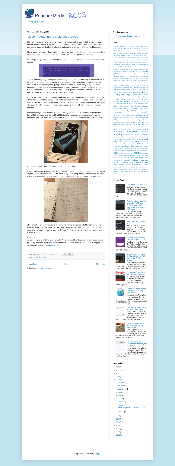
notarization (131, 113)
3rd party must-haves (129, 46)
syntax (142, 148)
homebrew (125, 87)
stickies (137, 146)
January (121, 412)
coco (114, 67)
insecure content (134, 92)
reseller (137, 127)
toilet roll (127, 153)
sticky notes (144, 146)
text (124, 150)
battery (120, 57)
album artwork (118, 51)
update (121, 155)
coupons (125, 69)
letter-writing (130, 99)
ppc (147, 120)
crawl (124, 71)
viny (143, 155)
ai (147, 48)
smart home (134, 141)
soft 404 (133, 144)
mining (115, 111)
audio (139, 53)
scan (122, 129)
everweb (145, 78)
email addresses (118, 78)
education (145, 76)
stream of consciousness (121, 148)
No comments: (53, 254)
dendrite (123, 74)
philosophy (142, 117)
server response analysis (134, 137)
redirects (131, 127)
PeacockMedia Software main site (128, 36)
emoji (133, 78)
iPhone (140, 97)
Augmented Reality (119, 55)
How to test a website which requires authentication (137, 308)
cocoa (120, 67)
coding (130, 67)
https (120, 89)
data (146, 71)
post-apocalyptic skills (138, 120)
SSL (132, 146)
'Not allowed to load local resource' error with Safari (136, 273)
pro (147, 122)
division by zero (124, 76)
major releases (134, 106)
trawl (132, 153)
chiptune (122, 64)
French (129, 83)
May (120, 395)
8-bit (35, 257)
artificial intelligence (123, 53)
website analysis (140, 160)
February (121, 405)
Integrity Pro (130, 95)
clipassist (139, 64)
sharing (145, 137)
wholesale (142, 169)
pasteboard (126, 117)
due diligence (137, 76)
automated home (142, 55)
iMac (114, 92)
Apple (135, 51)
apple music (140, 51)
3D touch (119, 46)
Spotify (127, 146)
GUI (138, 85)
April (120, 399)
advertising (137, 48)
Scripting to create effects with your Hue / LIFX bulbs (136, 239)
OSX (146, 115)
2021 (118, 373)
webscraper (117, 160)
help (120, 87)
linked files (133, 101)
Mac (117, 104)
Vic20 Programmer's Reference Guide (52, 36)
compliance (144, 67)
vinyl (146, 155)
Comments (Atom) (44, 268)
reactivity (145, 124)
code (124, 67)
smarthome (116, 144)
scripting (145, 131)
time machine (141, 150)
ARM (114, 53)
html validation (134, 87)
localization (144, 101)
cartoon (132, 62)
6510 (141, 46)
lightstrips (116, 101)
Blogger (97, 454)
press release (139, 122)
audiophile (145, 53)
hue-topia (130, 90)
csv (127, 71)
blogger (126, 60)
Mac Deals (134, 104)
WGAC (131, 169)
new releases (118, 113)
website (127, 160)
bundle (146, 60)
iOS (132, 97)
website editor (124, 167)
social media (125, 144)
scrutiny (117, 134)
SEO (141, 135)
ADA (131, 48)
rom (114, 129)
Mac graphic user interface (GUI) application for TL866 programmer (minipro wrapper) (137, 257)
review (145, 127)
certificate (138, 62)
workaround (124, 171)
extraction (134, 80)
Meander (116, 108)
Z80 (114, 174)
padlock (115, 117)
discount (116, 76)
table (146, 148)
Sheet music (126, 139)
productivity (117, 124)
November (122, 386)
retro (44, 257)
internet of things (124, 97)
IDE (144, 89)
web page (134, 157)
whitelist (136, 169)
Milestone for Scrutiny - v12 (137, 185)
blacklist (142, 57)
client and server (130, 64)
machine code (143, 104)
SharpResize (117, 139)
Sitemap (135, 139)
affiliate (143, 48)
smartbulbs (144, 141)
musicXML (139, 111)
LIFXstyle (145, 99)
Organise (140, 115)
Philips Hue (134, 117)
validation (133, 155)
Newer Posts (32, 264)
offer (124, 115)
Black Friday (135, 57)
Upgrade (126, 155)
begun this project (51, 245)
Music (133, 111)
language (116, 99)
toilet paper (121, 153)
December (122, 383)
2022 (118, 370)
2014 (118, 429)
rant (122, 124)
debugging (116, 74)
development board (142, 74)
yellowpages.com (143, 171)
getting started (130, 85)
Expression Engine (119, 80)
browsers (140, 60)
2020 (118, 377)
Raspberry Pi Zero (130, 124)
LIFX (138, 99)
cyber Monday (133, 71)
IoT (135, 97)
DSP (131, 76)
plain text (120, 120)
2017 (118, 419)
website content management (130, 164)
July (119, 392)
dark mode (141, 71)
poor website (127, 120)
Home (67, 264)
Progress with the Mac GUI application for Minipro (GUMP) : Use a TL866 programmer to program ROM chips (136, 205)
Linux (139, 101)
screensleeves (132, 131)
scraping (145, 129)
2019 (118, 380)
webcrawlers (143, 157)
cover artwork (133, 69)
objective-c (118, 115)
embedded (128, 78)
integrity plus (119, 94)
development (131, 74)
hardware (116, 87)
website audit (131, 162)
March (120, 402)
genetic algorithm (119, 85)
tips (146, 150)
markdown (144, 106)
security (136, 134)
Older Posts (100, 264)
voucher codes (118, 157)
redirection (125, 127)
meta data (122, 108)
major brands (124, 106)
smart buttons (123, 141)
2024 (118, 367)
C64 (127, 62)
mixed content (122, 111)
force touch (116, 83)
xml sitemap (133, 171)
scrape (138, 129)
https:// (124, 89)
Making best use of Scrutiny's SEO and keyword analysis (137, 344)
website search (123, 169)
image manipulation (123, 92)
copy (121, 69)
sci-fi (133, 129)
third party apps (131, 150)
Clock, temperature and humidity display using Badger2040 (135, 325)
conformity (116, 69)
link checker (124, 101)
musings (145, 111)
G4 (133, 83)
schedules (128, 129)
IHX (146, 89)
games (39, 257)
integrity (144, 92)
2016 (118, 422)
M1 (114, 104)
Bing (130, 57)
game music (139, 83)
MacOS (115, 106)
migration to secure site (140, 108)
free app (124, 83)
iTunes (145, 97)
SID (131, 139)
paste (120, 117)
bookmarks (133, 60)
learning (123, 99)
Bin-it (127, 57)
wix (147, 169)
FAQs (140, 80)
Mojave (129, 111)
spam (122, 146)
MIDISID (128, 108)
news (126, 113)
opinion (134, 115)
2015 (118, 425)
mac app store (125, 104)
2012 (118, 435)
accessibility (125, 48)
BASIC (115, 57)
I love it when (138, 89)
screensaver (117, 131)
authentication (130, 55)
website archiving (119, 162)
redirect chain (117, 127)
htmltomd (142, 87)
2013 (118, 432)
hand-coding (144, 85)
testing (121, 150)
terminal (115, 150)
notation (137, 113)
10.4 (114, 46)
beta (123, 57)
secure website (128, 134)
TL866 (115, 153)
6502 (137, 46)
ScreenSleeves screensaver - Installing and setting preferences (137, 291)
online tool (129, 115)
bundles (115, 62)
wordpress (116, 171)
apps (146, 51)
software (140, 144)
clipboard (145, 64)
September (122, 389)
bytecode (122, 62)
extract (128, 80)
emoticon (139, 78)
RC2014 (138, 124)
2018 (118, 416)
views (138, 155)
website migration (136, 167)
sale (118, 129)
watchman (127, 157)
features (145, 80)
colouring (136, 67)
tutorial (137, 153)
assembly (133, 53)
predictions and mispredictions (122, 122)
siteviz (141, 139)
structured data (134, 148)
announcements (128, 51)
